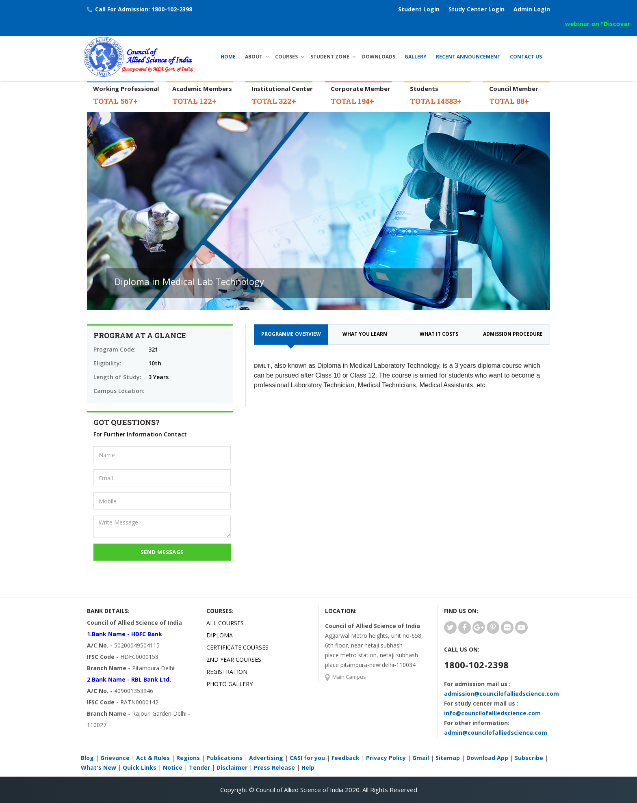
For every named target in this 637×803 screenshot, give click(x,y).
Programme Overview (291, 333)
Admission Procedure (513, 333)
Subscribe (529, 758)
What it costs (439, 333)
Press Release (274, 767)
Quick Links (139, 767)
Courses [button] (286, 56)
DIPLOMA (219, 635)
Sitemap (448, 758)
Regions (188, 758)
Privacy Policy (386, 758)
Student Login (419, 9)
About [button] (253, 56)
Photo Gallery (229, 684)
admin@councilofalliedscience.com (495, 732)
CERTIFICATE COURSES (237, 647)
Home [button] (228, 56)
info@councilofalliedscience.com (492, 713)
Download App (487, 758)
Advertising (266, 758)
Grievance (115, 758)
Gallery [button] (416, 56)
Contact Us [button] (526, 56)
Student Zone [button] (329, 56)
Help (307, 767)
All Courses (225, 623)
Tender (199, 767)
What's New (98, 767)
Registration (226, 672)
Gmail (420, 758)
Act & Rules (153, 758)
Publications (224, 758)
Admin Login (532, 9)
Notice (172, 767)
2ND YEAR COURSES (233, 659)
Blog (87, 758)
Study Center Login (476, 9)
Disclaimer (232, 767)
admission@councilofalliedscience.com (501, 693)
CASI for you (307, 758)
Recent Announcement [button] (468, 56)
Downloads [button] (378, 56)
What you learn (364, 333)
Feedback (346, 758)
